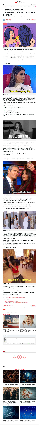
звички (16, 312)
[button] (33, 4)
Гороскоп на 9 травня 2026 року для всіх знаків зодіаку (10, 421)
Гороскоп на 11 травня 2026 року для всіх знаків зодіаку (27, 385)
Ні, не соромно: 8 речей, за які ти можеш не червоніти (28, 331)
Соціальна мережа (9, 312)
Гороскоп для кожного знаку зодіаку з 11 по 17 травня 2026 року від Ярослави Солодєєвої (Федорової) (10, 403)
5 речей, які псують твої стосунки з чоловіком (11, 331)
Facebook (12, 307)
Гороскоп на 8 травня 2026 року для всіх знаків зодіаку (27, 421)
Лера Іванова (8, 19)
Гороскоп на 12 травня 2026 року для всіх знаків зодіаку (10, 385)
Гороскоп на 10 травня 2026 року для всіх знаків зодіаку (27, 402)
